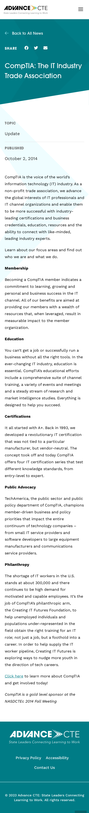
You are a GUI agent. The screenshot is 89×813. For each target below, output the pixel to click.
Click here (14, 676)
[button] (80, 9)
